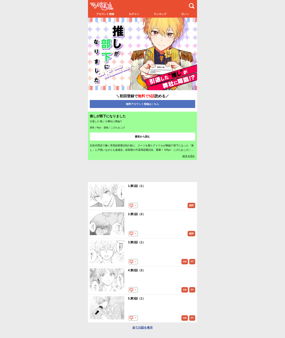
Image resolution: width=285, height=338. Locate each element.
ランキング (160, 14)
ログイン (134, 14)
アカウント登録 (105, 14)
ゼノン (185, 14)
